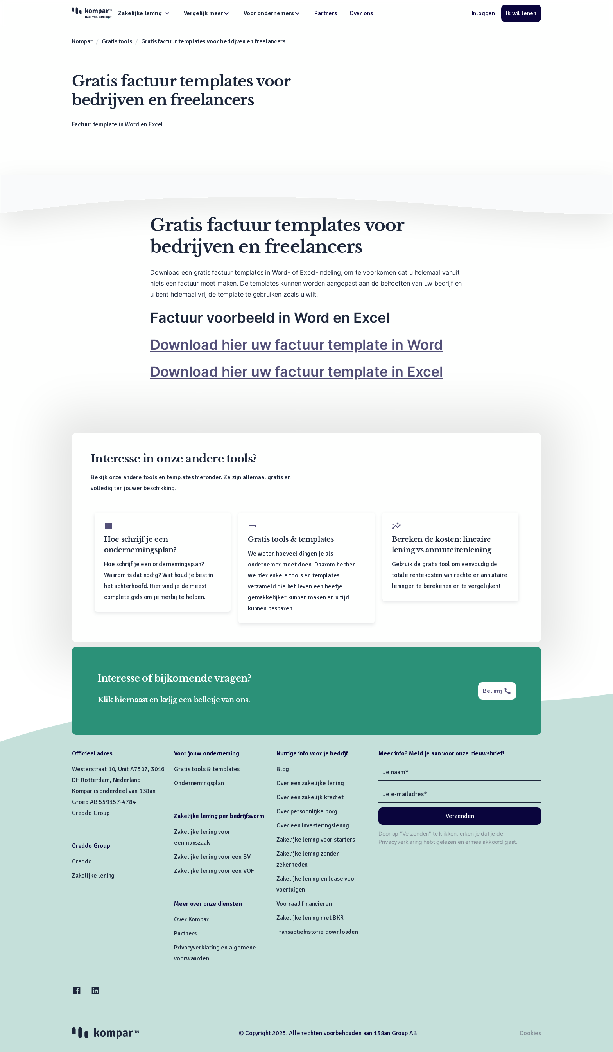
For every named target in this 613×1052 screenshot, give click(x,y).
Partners (325, 13)
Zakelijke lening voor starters (315, 839)
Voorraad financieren (304, 904)
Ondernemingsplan (199, 783)
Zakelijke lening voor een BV (212, 857)
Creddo (82, 861)
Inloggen (483, 13)
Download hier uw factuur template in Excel (296, 371)
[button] (144, 13)
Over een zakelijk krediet (310, 797)
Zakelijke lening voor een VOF (214, 871)
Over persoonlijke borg (306, 811)
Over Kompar (191, 919)
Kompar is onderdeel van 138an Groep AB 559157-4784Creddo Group (114, 802)
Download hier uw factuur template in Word (296, 344)
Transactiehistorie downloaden (317, 932)
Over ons (361, 13)
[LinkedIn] (95, 990)
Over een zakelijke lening (310, 783)
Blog (282, 769)
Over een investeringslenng (312, 825)
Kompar (82, 41)
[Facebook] (76, 990)
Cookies (530, 1033)
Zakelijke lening (93, 875)
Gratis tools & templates (207, 769)
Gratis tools (117, 41)
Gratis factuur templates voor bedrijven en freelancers (213, 41)
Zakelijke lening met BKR (310, 918)
